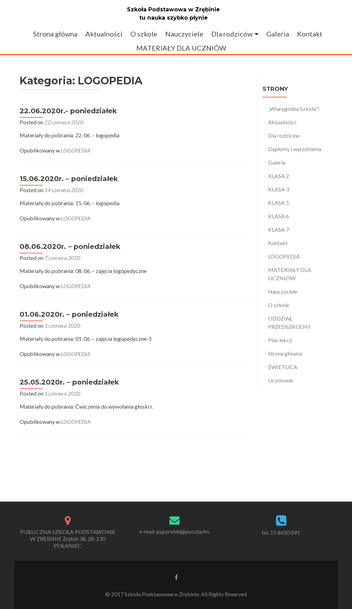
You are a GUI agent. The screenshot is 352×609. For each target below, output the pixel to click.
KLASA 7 (278, 229)
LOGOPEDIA (75, 150)
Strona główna (55, 34)
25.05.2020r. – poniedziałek (69, 382)
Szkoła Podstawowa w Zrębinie (173, 9)
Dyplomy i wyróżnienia (294, 149)
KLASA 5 (278, 202)
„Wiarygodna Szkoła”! (294, 108)
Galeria (277, 34)
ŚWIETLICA (282, 367)
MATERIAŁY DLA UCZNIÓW (181, 48)
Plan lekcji (280, 340)
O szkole (143, 34)
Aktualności (103, 34)
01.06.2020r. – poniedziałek (69, 314)
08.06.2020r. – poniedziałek (70, 246)
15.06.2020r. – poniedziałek (69, 179)
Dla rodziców (232, 34)
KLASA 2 (278, 175)
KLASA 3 (278, 189)
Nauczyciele (184, 34)
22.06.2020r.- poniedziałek (68, 111)
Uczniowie (280, 380)
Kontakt (309, 34)
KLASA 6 (278, 216)
